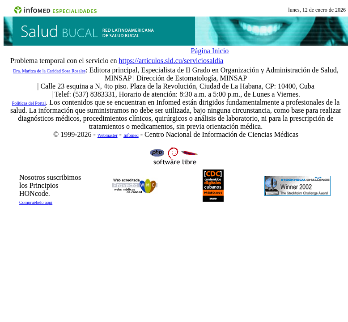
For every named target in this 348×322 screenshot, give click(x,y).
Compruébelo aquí (35, 202)
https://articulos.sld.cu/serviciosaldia (171, 60)
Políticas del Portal (29, 103)
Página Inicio (210, 51)
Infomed (131, 135)
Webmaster (108, 135)
